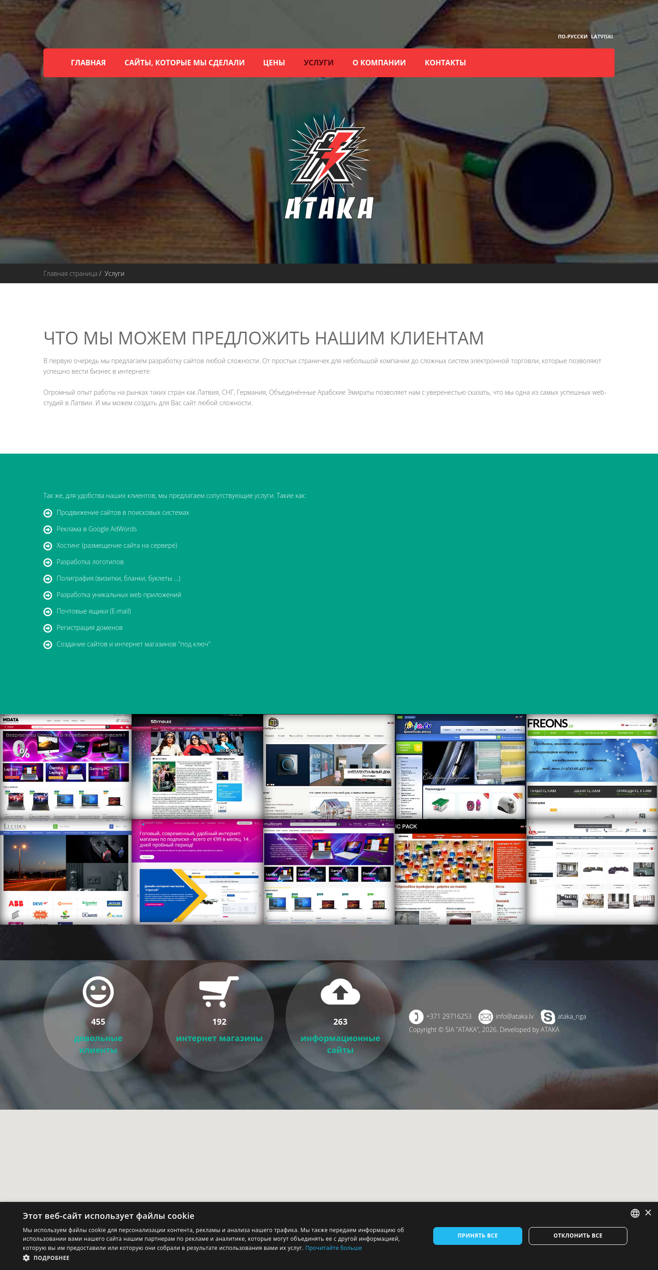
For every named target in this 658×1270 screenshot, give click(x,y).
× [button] (647, 1213)
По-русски (573, 36)
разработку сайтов (176, 360)
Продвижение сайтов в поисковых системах (123, 512)
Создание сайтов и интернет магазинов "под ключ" (134, 644)
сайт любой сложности (217, 402)
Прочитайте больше (333, 1248)
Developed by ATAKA (529, 1029)
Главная (88, 63)
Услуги (319, 63)
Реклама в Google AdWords (97, 528)
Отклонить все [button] (577, 1235)
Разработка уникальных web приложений (119, 594)
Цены (274, 63)
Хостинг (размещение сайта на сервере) (117, 545)
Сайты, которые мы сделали (185, 63)
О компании (379, 63)
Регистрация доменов (89, 627)
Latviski (602, 36)
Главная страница (70, 273)
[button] (220, 1258)
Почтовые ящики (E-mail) (94, 611)
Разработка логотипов (90, 561)
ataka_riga (571, 1016)
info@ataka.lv (515, 1016)
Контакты (446, 63)
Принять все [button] (477, 1235)
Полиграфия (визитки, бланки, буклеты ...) (118, 578)
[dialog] (329, 1236)
